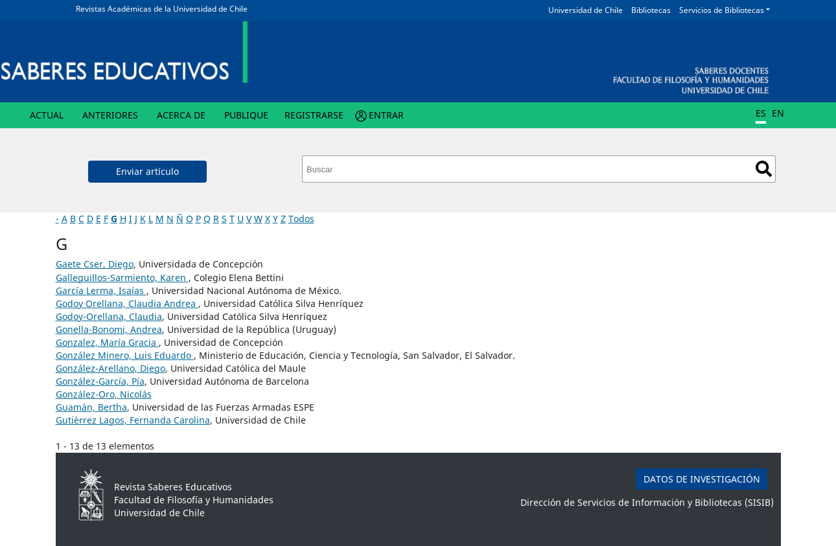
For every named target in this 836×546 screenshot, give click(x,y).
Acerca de (181, 115)
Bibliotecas (651, 10)
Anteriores (110, 115)
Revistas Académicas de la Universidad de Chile (162, 8)
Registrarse (313, 115)
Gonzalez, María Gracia (107, 342)
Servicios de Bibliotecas (721, 10)
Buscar (764, 169)
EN (778, 113)
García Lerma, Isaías (101, 290)
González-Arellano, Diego (110, 368)
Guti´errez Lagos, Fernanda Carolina (133, 420)
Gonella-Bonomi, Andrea (109, 329)
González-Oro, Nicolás (104, 394)
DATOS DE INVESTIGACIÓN (702, 479)
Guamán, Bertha (91, 407)
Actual (47, 115)
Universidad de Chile (585, 10)
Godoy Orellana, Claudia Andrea (127, 303)
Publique (246, 115)
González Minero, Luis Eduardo (125, 355)
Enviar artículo (147, 171)
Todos (301, 218)
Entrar (386, 115)
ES (761, 113)
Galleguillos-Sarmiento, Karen (122, 277)
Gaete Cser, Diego (95, 264)
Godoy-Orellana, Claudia (109, 316)
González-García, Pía (100, 381)
